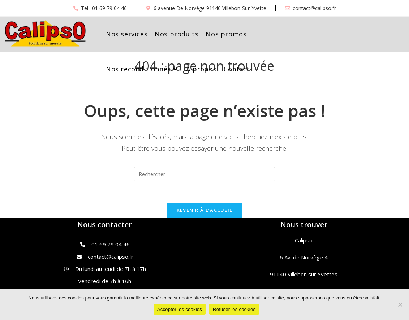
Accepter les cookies (179, 309)
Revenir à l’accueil (205, 210)
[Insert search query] (204, 174)
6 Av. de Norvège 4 (304, 257)
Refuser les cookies (234, 309)
